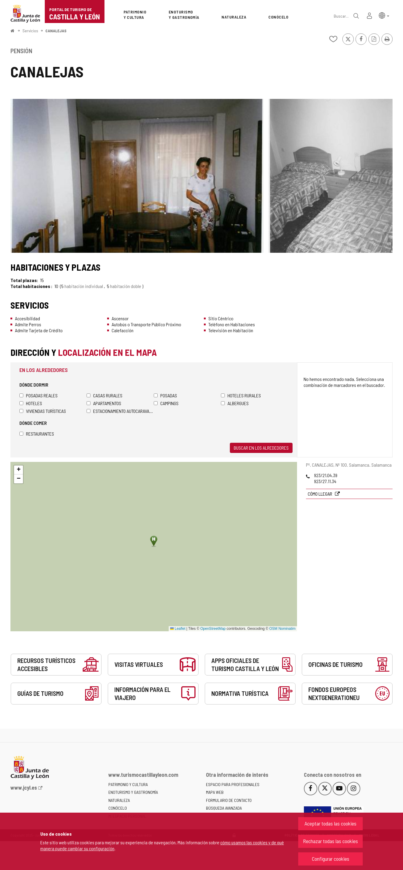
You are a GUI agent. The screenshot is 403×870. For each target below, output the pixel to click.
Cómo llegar (320, 494)
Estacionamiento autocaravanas (120, 411)
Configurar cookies (330, 858)
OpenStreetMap (213, 629)
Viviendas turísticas (42, 411)
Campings (166, 403)
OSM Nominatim (282, 629)
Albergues (235, 403)
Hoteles (30, 403)
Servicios (30, 30)
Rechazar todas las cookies (330, 841)
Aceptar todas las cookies (330, 823)
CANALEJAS (56, 30)
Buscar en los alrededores (261, 448)
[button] (384, 15)
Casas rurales (104, 395)
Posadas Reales (38, 395)
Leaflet (177, 629)
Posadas (165, 395)
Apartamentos (104, 403)
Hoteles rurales (241, 395)
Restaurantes (36, 433)
